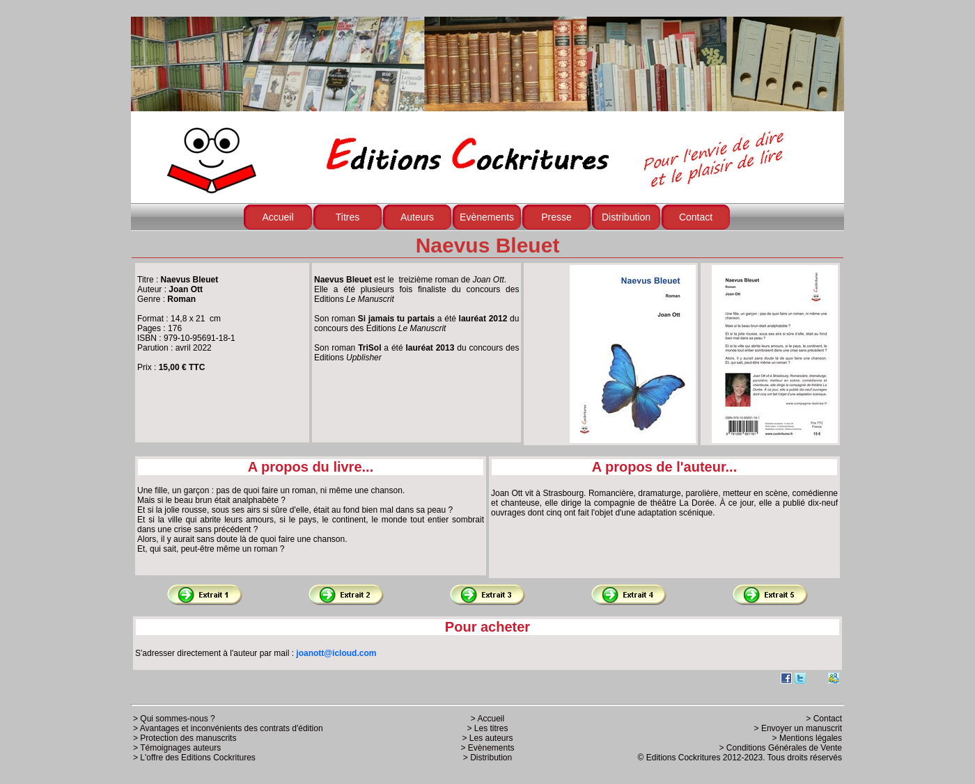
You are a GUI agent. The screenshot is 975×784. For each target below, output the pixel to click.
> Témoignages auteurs (177, 748)
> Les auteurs (487, 738)
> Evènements (487, 748)
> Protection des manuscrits (184, 738)
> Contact (824, 718)
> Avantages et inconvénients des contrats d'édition (228, 728)
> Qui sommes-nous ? (174, 718)
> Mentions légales (807, 738)
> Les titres (487, 728)
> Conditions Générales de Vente (780, 748)
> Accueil (487, 718)
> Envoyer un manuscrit (798, 728)
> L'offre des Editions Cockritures (194, 757)
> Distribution (487, 757)
